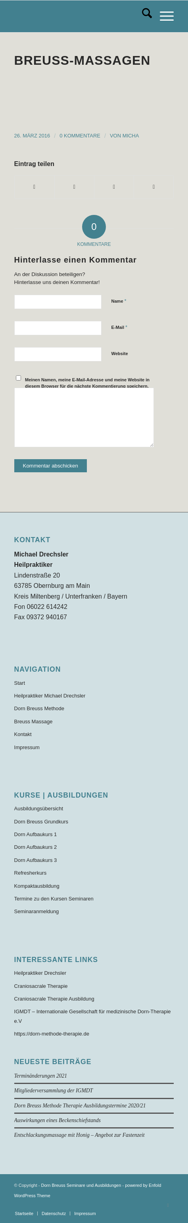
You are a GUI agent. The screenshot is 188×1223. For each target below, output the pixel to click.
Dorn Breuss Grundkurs (41, 822)
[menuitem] (143, 16)
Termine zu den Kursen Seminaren (54, 899)
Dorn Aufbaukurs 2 (35, 847)
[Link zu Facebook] (168, 1205)
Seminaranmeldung (36, 911)
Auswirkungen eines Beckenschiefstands (57, 1120)
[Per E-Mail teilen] (153, 187)
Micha (131, 136)
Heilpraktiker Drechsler (40, 973)
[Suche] (143, 16)
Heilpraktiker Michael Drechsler (50, 696)
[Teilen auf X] (74, 187)
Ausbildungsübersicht (38, 808)
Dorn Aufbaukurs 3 (35, 860)
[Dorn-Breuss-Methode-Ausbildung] (78, 16)
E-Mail (119, 327)
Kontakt (23, 734)
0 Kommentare (79, 136)
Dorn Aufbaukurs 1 (35, 834)
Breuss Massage (33, 722)
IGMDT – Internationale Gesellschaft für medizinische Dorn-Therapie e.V (92, 1016)
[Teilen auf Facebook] (34, 187)
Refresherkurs (30, 873)
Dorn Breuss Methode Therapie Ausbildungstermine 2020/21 (80, 1106)
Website (119, 353)
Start (19, 683)
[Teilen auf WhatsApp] (114, 187)
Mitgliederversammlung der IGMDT (53, 1091)
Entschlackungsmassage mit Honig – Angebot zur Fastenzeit (79, 1135)
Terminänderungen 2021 (40, 1076)
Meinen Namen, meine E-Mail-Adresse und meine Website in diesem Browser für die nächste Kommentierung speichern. (87, 383)
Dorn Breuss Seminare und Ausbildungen (81, 1185)
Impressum (27, 747)
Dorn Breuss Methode (39, 708)
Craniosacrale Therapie (41, 986)
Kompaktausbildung (36, 886)
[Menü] (163, 16)
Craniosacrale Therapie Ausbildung (54, 999)
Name (119, 301)
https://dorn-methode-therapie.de (51, 1034)
